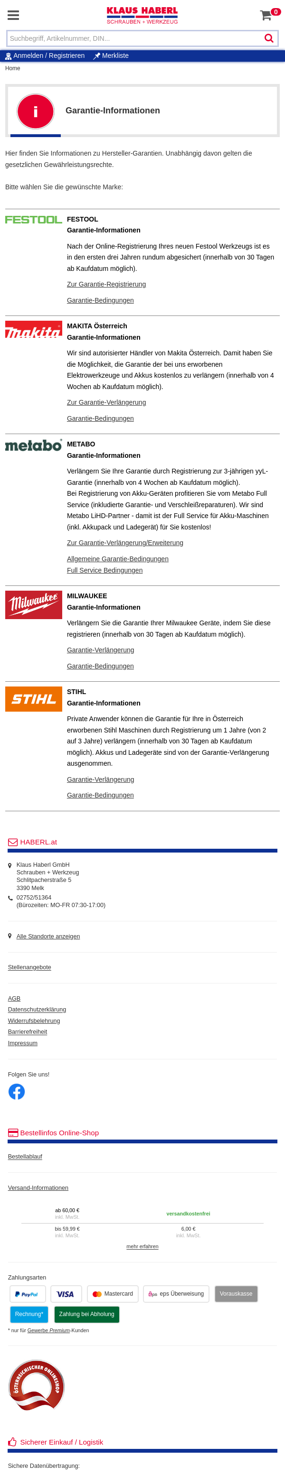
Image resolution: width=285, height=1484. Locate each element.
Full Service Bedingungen (105, 570)
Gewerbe (49, 1330)
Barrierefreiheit (28, 1032)
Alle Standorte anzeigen (48, 936)
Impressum (23, 1043)
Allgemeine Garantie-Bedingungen (118, 559)
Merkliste (111, 55)
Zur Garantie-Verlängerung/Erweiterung (125, 543)
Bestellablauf (25, 1157)
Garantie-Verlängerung (100, 650)
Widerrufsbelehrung (34, 1021)
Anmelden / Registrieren (49, 55)
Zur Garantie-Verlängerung (106, 402)
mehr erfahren (142, 1247)
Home (12, 68)
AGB (14, 998)
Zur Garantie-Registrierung (106, 284)
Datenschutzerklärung (37, 1010)
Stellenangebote (29, 968)
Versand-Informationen (38, 1188)
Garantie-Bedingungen (100, 300)
